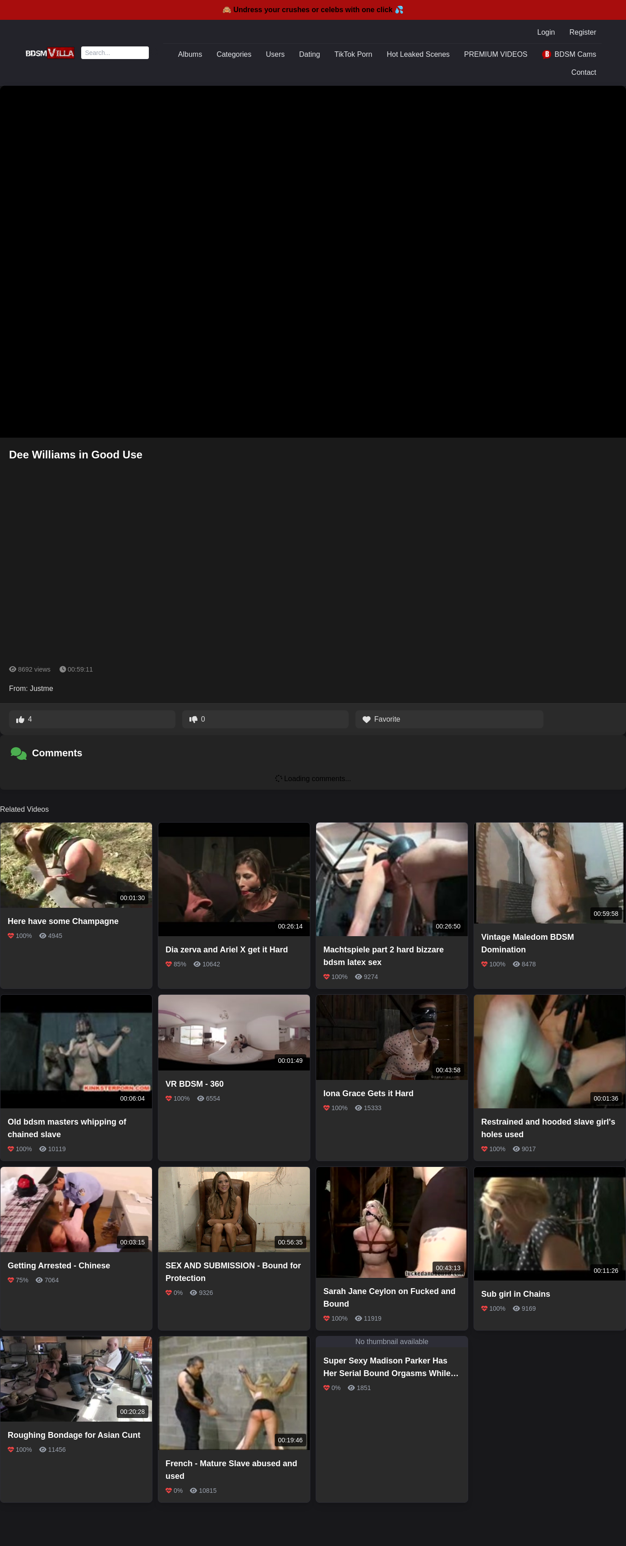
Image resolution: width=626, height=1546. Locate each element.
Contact (583, 72)
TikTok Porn (354, 54)
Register (582, 32)
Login (546, 32)
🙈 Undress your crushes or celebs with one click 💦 (313, 10)
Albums (190, 54)
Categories (233, 54)
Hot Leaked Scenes (418, 54)
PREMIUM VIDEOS (495, 54)
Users (275, 54)
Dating (309, 54)
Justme (41, 688)
